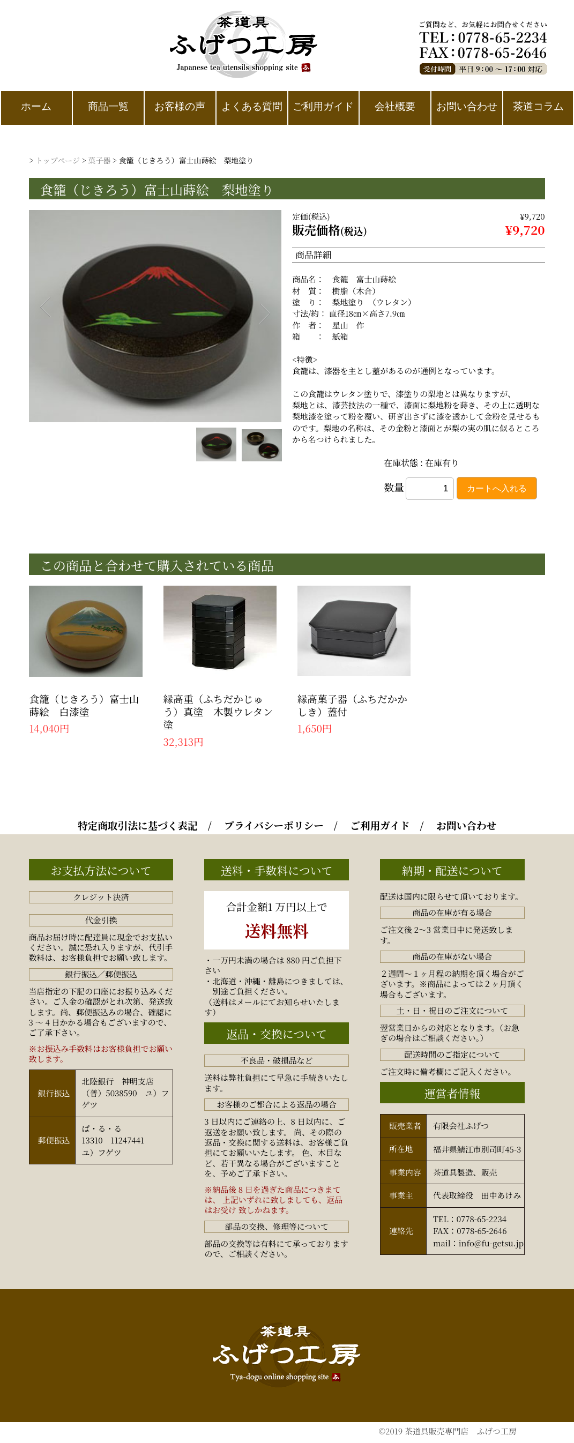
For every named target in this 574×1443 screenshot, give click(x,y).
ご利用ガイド (379, 825)
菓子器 (99, 160)
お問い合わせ (466, 825)
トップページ (57, 160)
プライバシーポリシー (274, 825)
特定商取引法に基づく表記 (138, 825)
